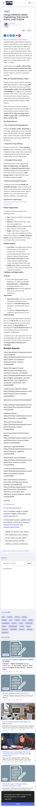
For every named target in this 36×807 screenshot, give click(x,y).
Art (3, 617)
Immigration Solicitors (9, 762)
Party (28, 626)
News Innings (23, 522)
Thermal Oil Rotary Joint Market (16, 39)
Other (7, 11)
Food (24, 620)
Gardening (5, 623)
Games (31, 620)
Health (14, 623)
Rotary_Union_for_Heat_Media (15, 538)
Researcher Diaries (11, 525)
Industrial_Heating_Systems (14, 541)
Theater (29, 629)
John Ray (12, 23)
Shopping (13, 629)
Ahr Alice (6, 671)
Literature (29, 623)
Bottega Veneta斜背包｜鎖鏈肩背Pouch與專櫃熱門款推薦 (17, 660)
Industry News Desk (11, 527)
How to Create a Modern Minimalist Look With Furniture (16, 723)
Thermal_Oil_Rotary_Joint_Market (17, 532)
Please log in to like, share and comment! (15, 551)
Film (10, 620)
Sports (21, 629)
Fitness (17, 620)
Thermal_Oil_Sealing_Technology (16, 544)
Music (4, 626)
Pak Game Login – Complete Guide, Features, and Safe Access (14, 785)
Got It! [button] (18, 804)
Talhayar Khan (7, 730)
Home (21, 623)
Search (29, 563)
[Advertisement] (18, 590)
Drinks (4, 620)
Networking (13, 626)
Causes (9, 617)
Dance (24, 617)
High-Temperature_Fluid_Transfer (16, 535)
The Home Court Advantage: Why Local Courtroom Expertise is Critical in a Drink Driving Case (16, 754)
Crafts (17, 617)
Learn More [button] (7, 799)
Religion (5, 629)
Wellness (5, 632)
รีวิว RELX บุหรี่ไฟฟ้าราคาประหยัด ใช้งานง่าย (15, 694)
